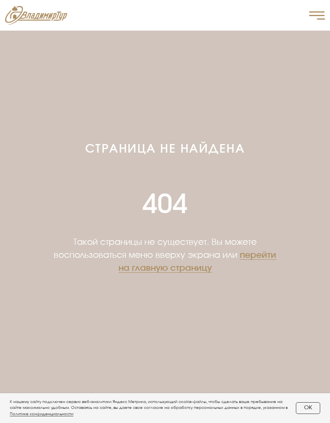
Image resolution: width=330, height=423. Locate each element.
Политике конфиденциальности (41, 414)
